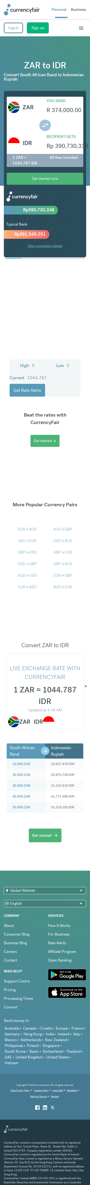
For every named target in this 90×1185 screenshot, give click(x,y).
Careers (10, 939)
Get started (45, 428)
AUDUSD (27, 563)
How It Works (59, 913)
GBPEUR (63, 540)
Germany (12, 1021)
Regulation (72, 1078)
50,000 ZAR (21, 795)
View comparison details (44, 246)
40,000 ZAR (21, 784)
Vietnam (11, 1050)
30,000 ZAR (21, 773)
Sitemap (55, 1084)
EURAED (27, 574)
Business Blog (15, 930)
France (77, 1016)
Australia (12, 1016)
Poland (33, 1033)
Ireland (63, 1021)
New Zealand (56, 1027)
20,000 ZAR (21, 762)
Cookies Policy (41, 1078)
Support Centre (17, 968)
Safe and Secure (38, 1084)
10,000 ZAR (21, 751)
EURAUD (27, 517)
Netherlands (31, 1027)
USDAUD (62, 528)
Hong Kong (33, 1021)
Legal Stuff (57, 1078)
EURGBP (63, 563)
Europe (62, 1016)
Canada (29, 1016)
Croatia (46, 1016)
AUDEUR (62, 574)
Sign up (37, 27)
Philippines (14, 1033)
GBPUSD (27, 540)
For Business (58, 922)
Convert (10, 994)
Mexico (11, 1027)
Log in (13, 27)
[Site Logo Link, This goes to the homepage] (22, 9)
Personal (59, 9)
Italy (76, 1021)
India (50, 1021)
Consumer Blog (17, 922)
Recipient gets (61, 136)
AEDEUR (27, 528)
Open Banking (60, 948)
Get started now (45, 178)
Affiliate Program (62, 939)
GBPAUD (62, 551)
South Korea (15, 1039)
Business (78, 9)
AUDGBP (62, 517)
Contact (10, 948)
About (9, 913)
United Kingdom (29, 1044)
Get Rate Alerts (63, 378)
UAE (8, 1044)
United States (57, 1044)
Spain (34, 1039)
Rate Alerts (57, 930)
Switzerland (52, 1039)
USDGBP (27, 551)
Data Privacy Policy (20, 1078)
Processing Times (18, 986)
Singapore (51, 1033)
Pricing (10, 977)
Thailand (73, 1039)
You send (56, 100)
